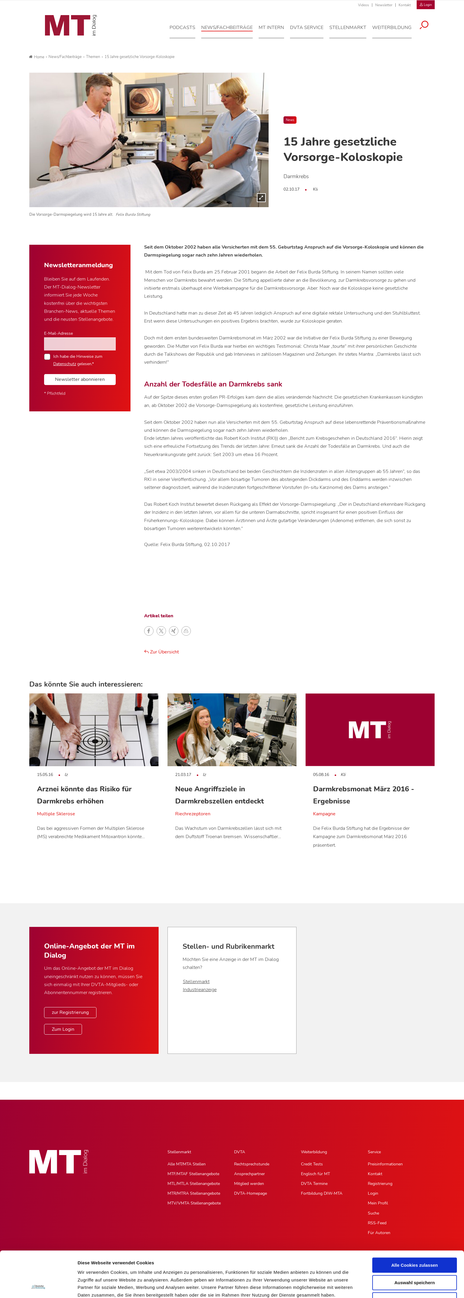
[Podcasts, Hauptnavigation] (186, 30)
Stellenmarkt (196, 981)
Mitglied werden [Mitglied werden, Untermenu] (249, 1183)
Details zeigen (315, 1286)
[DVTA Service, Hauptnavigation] (311, 30)
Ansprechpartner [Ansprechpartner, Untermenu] (249, 1174)
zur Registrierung (70, 1012)
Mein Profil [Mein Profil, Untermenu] (378, 1203)
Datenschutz (92, 1267)
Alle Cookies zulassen (414, 1222)
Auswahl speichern (414, 1239)
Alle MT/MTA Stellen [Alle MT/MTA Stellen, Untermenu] (186, 1164)
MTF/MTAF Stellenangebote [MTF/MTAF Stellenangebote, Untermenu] (193, 1174)
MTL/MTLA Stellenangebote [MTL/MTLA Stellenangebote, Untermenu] (193, 1183)
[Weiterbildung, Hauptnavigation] (396, 30)
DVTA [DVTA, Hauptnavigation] (239, 1152)
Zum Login (63, 1029)
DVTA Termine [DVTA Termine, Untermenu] (314, 1183)
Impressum (122, 1267)
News (290, 120)
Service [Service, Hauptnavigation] (374, 1152)
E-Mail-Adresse (58, 333)
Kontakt (405, 5)
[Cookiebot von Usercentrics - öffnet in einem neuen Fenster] (38, 1286)
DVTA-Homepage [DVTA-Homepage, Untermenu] (250, 1193)
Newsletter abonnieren (80, 379)
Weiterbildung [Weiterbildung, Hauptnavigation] (314, 1152)
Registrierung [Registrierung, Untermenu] (380, 1183)
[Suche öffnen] (428, 29)
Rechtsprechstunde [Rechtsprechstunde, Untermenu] (251, 1164)
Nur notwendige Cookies (415, 1256)
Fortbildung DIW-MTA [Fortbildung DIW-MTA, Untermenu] (321, 1193)
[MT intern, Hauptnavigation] (275, 30)
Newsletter (383, 5)
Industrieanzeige (200, 989)
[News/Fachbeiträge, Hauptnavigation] (231, 30)
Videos (363, 5)
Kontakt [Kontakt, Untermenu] (375, 1174)
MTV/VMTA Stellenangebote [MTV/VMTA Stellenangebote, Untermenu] (194, 1203)
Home (36, 57)
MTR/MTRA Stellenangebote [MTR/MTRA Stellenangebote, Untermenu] (193, 1193)
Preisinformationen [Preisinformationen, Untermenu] (385, 1164)
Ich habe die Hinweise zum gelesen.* (77, 359)
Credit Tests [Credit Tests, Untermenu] (312, 1164)
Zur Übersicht (161, 652)
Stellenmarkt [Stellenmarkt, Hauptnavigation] (179, 1152)
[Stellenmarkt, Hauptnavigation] (352, 30)
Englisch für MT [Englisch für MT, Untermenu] (315, 1174)
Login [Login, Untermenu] (373, 1193)
